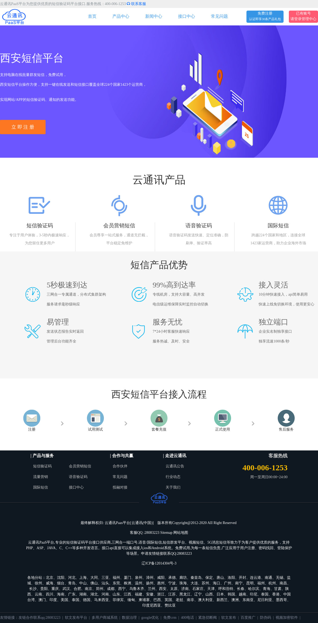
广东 (72, 594)
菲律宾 (118, 600)
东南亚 (248, 600)
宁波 (172, 583)
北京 (49, 578)
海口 (216, 583)
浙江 (161, 594)
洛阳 (231, 578)
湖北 (94, 594)
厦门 (127, 578)
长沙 (33, 589)
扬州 (149, 583)
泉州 (138, 578)
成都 (110, 589)
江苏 (172, 594)
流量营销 (40, 477)
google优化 (150, 618)
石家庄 (198, 589)
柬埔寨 (144, 600)
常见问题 (219, 16)
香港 (276, 594)
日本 (220, 594)
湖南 (83, 594)
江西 (127, 594)
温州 (138, 583)
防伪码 (265, 618)
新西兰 (222, 600)
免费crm (169, 618)
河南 (105, 594)
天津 (211, 589)
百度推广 (248, 618)
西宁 (122, 589)
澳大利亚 (205, 600)
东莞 (116, 583)
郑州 (99, 589)
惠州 (161, 583)
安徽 (149, 594)
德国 (86, 600)
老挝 (179, 600)
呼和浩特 (225, 589)
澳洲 (235, 600)
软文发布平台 (76, 618)
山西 (209, 594)
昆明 (250, 583)
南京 (88, 589)
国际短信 (40, 487)
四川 (49, 594)
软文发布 (228, 618)
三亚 (105, 578)
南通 (268, 578)
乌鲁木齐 (136, 589)
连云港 (255, 578)
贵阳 (44, 589)
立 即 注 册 (23, 127)
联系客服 (136, 4)
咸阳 (161, 578)
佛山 (94, 583)
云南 (38, 594)
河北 (72, 578)
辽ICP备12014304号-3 (159, 563)
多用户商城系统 (105, 618)
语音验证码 (78, 477)
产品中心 (120, 16)
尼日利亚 (264, 600)
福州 (116, 578)
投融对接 (120, 487)
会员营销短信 (80, 466)
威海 (49, 583)
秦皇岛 (196, 578)
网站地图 (180, 533)
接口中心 (186, 16)
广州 (227, 583)
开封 (242, 578)
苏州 (205, 583)
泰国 (264, 594)
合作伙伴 (120, 466)
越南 (242, 594)
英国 (168, 600)
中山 (83, 583)
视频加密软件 (287, 618)
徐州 (38, 583)
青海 (266, 589)
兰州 (151, 589)
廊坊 (183, 578)
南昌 (283, 583)
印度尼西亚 (151, 605)
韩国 (231, 594)
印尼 (253, 594)
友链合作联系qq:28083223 (39, 618)
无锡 (279, 578)
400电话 (187, 618)
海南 (60, 594)
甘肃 (277, 589)
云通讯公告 (175, 466)
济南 (185, 589)
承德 (172, 578)
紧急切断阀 (207, 618)
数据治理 (129, 618)
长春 (240, 589)
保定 (209, 578)
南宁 (238, 583)
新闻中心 (153, 16)
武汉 (66, 589)
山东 (116, 594)
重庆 (55, 589)
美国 (64, 600)
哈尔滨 (253, 589)
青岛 (72, 583)
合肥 (77, 589)
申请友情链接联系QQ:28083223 (166, 554)
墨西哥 (281, 600)
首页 (92, 16)
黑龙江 (185, 594)
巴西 (157, 600)
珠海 (183, 583)
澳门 (42, 600)
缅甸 (131, 600)
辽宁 (198, 594)
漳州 (149, 578)
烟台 (60, 583)
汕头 (105, 583)
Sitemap (166, 533)
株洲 (127, 583)
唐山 (220, 578)
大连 (194, 583)
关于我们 (173, 487)
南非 (190, 600)
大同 (94, 578)
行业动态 (173, 477)
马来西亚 (101, 600)
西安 (162, 589)
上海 (83, 578)
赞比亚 (170, 605)
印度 (53, 600)
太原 (174, 589)
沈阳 (60, 578)
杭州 (272, 583)
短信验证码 (42, 466)
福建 (138, 594)
